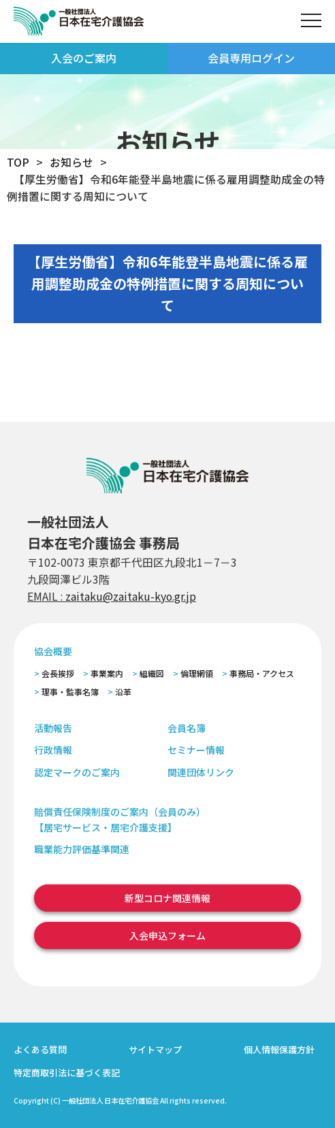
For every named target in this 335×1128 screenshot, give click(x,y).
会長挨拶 (58, 673)
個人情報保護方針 (279, 1049)
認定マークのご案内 (77, 772)
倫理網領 (196, 673)
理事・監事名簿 (70, 691)
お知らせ (71, 162)
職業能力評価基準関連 (81, 849)
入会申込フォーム (167, 935)
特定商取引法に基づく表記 (67, 1072)
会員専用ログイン (251, 58)
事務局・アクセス (261, 673)
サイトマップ (155, 1049)
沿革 (123, 691)
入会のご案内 (83, 58)
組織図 (152, 673)
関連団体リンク (201, 772)
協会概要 (53, 651)
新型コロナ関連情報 (167, 898)
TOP (18, 162)
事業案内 (107, 673)
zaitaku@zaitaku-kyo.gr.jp (130, 596)
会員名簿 (187, 728)
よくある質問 (40, 1049)
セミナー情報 (196, 750)
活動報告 (53, 728)
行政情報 (53, 750)
